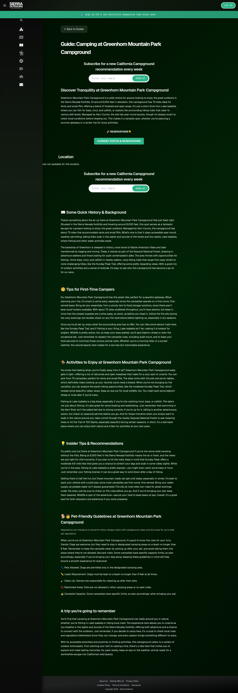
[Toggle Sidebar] (4, 5)
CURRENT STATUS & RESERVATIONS (124, 141)
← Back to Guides (78, 29)
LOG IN (228, 5)
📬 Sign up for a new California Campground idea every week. (119, 14)
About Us (104, 681)
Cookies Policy (103, 685)
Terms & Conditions (120, 685)
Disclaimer (136, 685)
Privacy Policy (132, 681)
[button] (4, 23)
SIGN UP (145, 78)
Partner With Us (117, 681)
